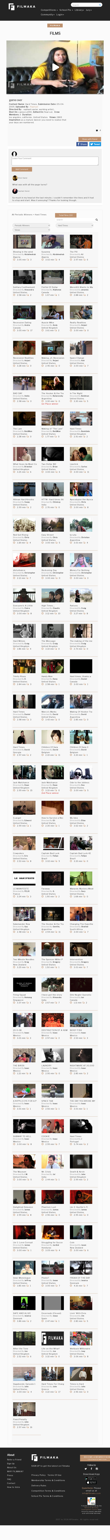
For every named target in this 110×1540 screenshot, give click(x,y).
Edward (27, 820)
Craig (83, 608)
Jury (89, 10)
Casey (27, 502)
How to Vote (13, 1487)
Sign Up (11, 1463)
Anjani (84, 325)
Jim (82, 1316)
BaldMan (28, 431)
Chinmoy (56, 502)
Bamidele (85, 431)
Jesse (55, 1280)
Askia (27, 396)
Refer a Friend (14, 1459)
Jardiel (56, 1245)
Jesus (55, 1316)
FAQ (9, 1479)
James (27, 1210)
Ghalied (84, 927)
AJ (82, 254)
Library (79, 10)
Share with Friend (89, 139)
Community (48, 14)
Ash (83, 361)
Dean (26, 785)
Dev (83, 785)
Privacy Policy (38, 1475)
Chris (83, 502)
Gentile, (56, 927)
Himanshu (57, 997)
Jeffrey (27, 1280)
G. (54, 891)
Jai (54, 1174)
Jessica (84, 1280)
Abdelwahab (30, 254)
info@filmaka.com (91, 1493)
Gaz (26, 927)
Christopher (29, 573)
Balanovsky (58, 396)
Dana (55, 679)
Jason (83, 1245)
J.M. (26, 1174)
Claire (27, 608)
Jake (83, 1174)
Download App (91, 1474)
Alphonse (57, 290)
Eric (26, 856)
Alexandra (29, 290)
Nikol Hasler (20, 178)
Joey (83, 1351)
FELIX (27, 891)
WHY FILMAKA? (15, 1471)
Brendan (28, 467)
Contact (11, 1483)
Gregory (56, 962)
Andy (55, 325)
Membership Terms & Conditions (48, 1480)
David (55, 714)
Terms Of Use (55, 1475)
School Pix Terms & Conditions (47, 1496)
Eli (54, 820)
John (26, 1387)
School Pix (66, 10)
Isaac (26, 1033)
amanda (84, 290)
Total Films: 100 (66, 215)
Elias (83, 820)
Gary (83, 891)
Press (10, 1475)
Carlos (84, 467)
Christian (85, 537)
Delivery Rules (38, 1485)
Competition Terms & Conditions (48, 1491)
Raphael (34, 107)
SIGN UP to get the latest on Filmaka (50, 1466)
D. (25, 679)
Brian (55, 467)
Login (60, 14)
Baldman (85, 396)
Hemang (28, 997)
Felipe (55, 856)
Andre (27, 325)
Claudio (56, 608)
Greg (26, 962)
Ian (82, 997)
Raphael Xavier (21, 191)
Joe (25, 1351)
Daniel (84, 679)
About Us (11, 1467)
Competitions (49, 10)
